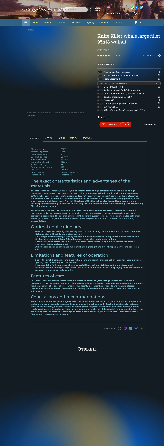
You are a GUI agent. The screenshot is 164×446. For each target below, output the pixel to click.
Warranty (118, 22)
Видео (62, 137)
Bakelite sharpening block (118, 96)
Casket (109, 100)
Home (35, 22)
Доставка (87, 137)
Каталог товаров (26, 22)
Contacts (62, 22)
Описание (35, 138)
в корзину (113, 124)
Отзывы (49, 137)
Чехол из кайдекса (117, 72)
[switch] (99, 72)
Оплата (73, 137)
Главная (30, 30)
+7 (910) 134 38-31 (109, 13)
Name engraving (112, 78)
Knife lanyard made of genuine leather (125, 93)
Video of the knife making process (124, 110)
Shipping (89, 22)
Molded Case (113, 86)
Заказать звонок (94, 9)
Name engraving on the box (120, 103)
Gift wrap (111, 106)
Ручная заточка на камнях (121, 75)
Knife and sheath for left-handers (123, 90)
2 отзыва (117, 55)
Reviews (76, 22)
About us (48, 22)
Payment (103, 22)
